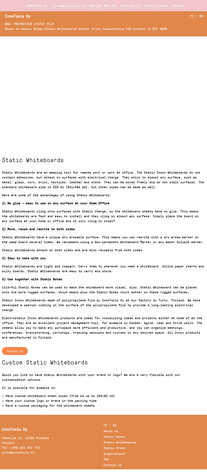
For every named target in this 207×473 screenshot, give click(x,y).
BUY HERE (160, 28)
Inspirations (113, 28)
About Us (12, 28)
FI (192, 16)
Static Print (90, 28)
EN (201, 16)
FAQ (128, 28)
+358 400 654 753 (102, 5)
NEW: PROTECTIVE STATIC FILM (29, 24)
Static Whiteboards (60, 28)
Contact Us (142, 28)
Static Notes (32, 28)
